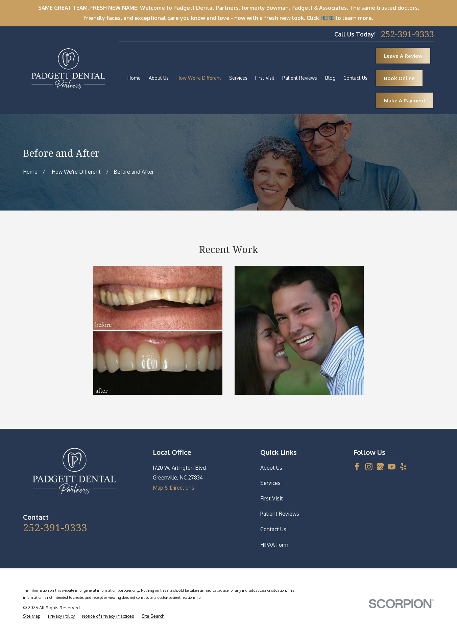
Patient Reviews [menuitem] (299, 78)
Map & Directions (173, 487)
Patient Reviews (279, 513)
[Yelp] (403, 466)
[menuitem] (32, 616)
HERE (327, 18)
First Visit (271, 498)
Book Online (399, 78)
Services (270, 483)
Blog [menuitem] (330, 78)
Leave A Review (403, 56)
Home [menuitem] (134, 78)
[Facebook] (357, 466)
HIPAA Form (274, 544)
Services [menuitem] (238, 78)
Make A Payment (405, 100)
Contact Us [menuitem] (355, 78)
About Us (271, 467)
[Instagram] (368, 466)
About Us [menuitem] (159, 78)
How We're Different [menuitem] (198, 78)
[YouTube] (391, 466)
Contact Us (273, 529)
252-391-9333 (407, 34)
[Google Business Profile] (380, 466)
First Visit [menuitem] (264, 78)
